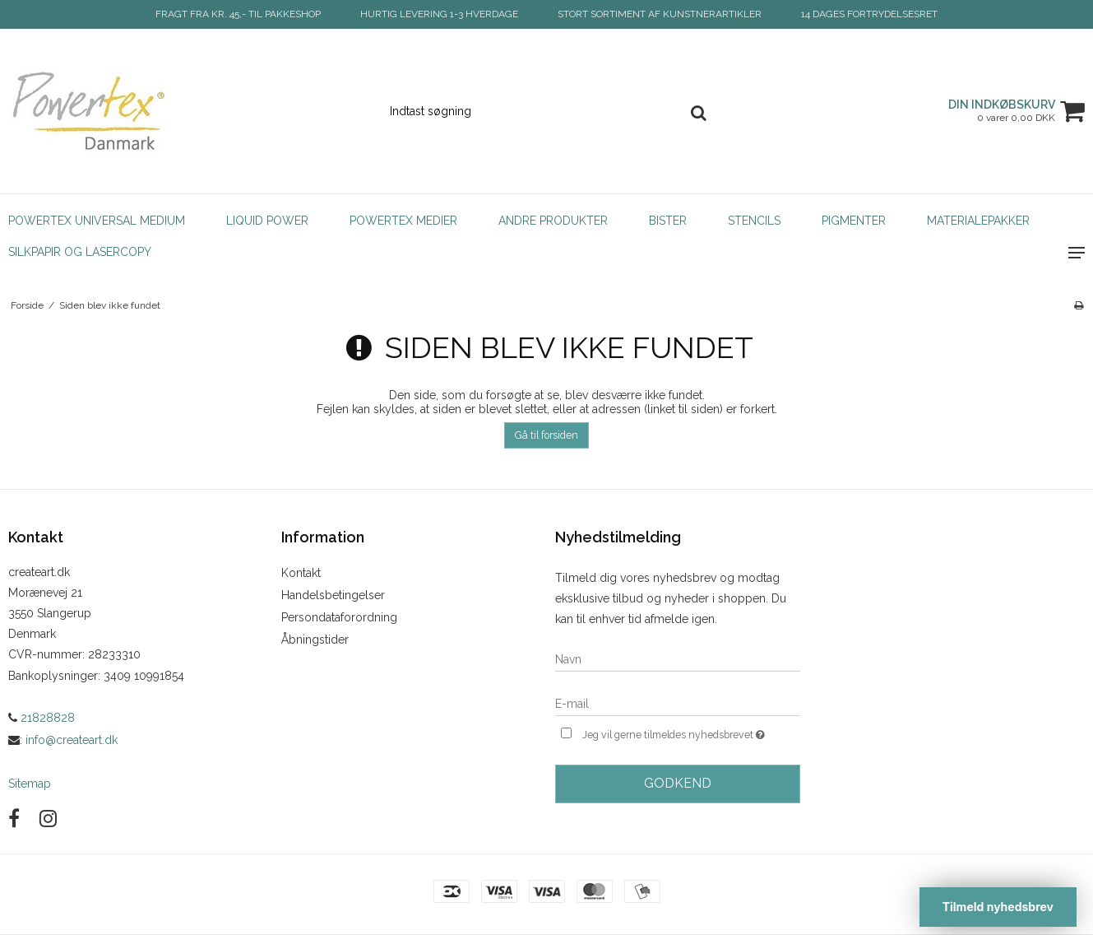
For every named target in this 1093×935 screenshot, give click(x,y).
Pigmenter (854, 220)
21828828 (41, 717)
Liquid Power (267, 220)
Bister (668, 220)
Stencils (754, 220)
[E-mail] (677, 702)
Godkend (677, 783)
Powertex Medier (403, 220)
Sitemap (29, 783)
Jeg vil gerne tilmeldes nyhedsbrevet (691, 733)
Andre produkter (553, 220)
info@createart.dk (71, 740)
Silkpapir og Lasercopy (79, 251)
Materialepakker (978, 220)
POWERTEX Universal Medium (96, 220)
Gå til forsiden (546, 435)
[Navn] (677, 658)
